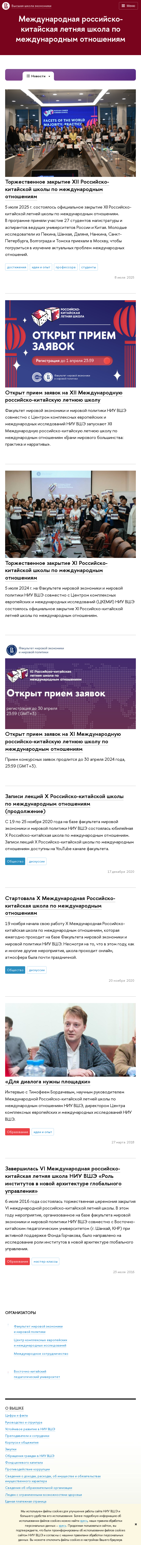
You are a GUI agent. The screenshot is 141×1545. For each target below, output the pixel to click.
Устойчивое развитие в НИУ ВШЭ (30, 1429)
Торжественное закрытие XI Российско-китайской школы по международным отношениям (56, 570)
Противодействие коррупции (27, 1469)
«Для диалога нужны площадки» (47, 1081)
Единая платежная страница (25, 1501)
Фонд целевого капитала (24, 1463)
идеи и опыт (41, 267)
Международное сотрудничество (41, 1353)
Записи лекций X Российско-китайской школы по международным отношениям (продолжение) (64, 803)
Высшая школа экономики (31, 5)
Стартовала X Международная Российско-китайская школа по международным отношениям (60, 905)
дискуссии (37, 861)
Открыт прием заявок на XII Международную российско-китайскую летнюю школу (64, 396)
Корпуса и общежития (22, 1442)
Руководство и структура (23, 1422)
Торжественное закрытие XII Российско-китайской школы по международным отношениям (57, 189)
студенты (88, 267)
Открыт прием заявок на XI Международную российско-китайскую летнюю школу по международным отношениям (63, 741)
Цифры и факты (16, 1415)
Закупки (10, 1449)
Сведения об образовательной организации (38, 1488)
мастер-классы (46, 1261)
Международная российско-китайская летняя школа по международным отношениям (70, 28)
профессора (66, 267)
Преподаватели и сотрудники (27, 1436)
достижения (16, 267)
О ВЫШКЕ (14, 1408)
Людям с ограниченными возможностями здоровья (43, 1494)
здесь (84, 1521)
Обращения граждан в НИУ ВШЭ (29, 1456)
